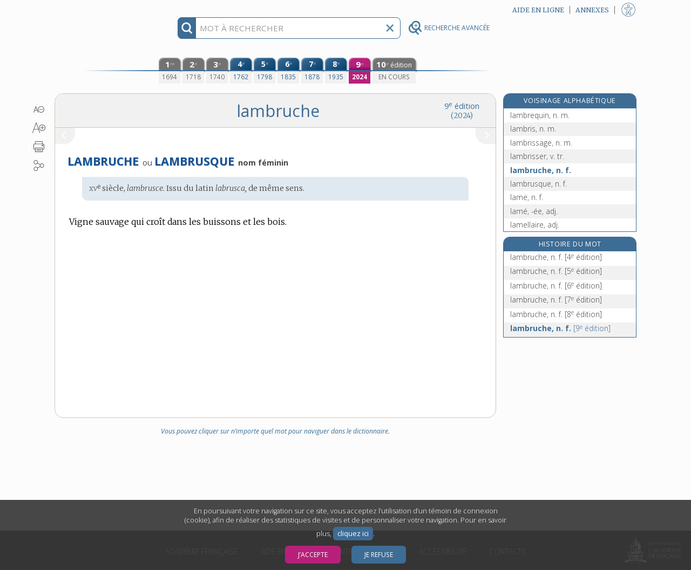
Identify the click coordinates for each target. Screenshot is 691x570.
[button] (39, 109)
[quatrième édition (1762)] (241, 71)
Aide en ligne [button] (538, 10)
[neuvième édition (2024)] (359, 71)
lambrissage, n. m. (541, 143)
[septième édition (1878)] (312, 71)
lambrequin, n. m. (540, 115)
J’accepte (313, 554)
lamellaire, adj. (534, 224)
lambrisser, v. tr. (537, 156)
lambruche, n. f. (540, 170)
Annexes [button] (592, 10)
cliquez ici (353, 533)
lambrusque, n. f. (538, 183)
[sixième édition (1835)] (288, 71)
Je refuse (378, 554)
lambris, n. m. (533, 128)
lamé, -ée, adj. (534, 211)
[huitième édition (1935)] (336, 71)
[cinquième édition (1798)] (264, 71)
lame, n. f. (526, 197)
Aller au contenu (97, 9)
